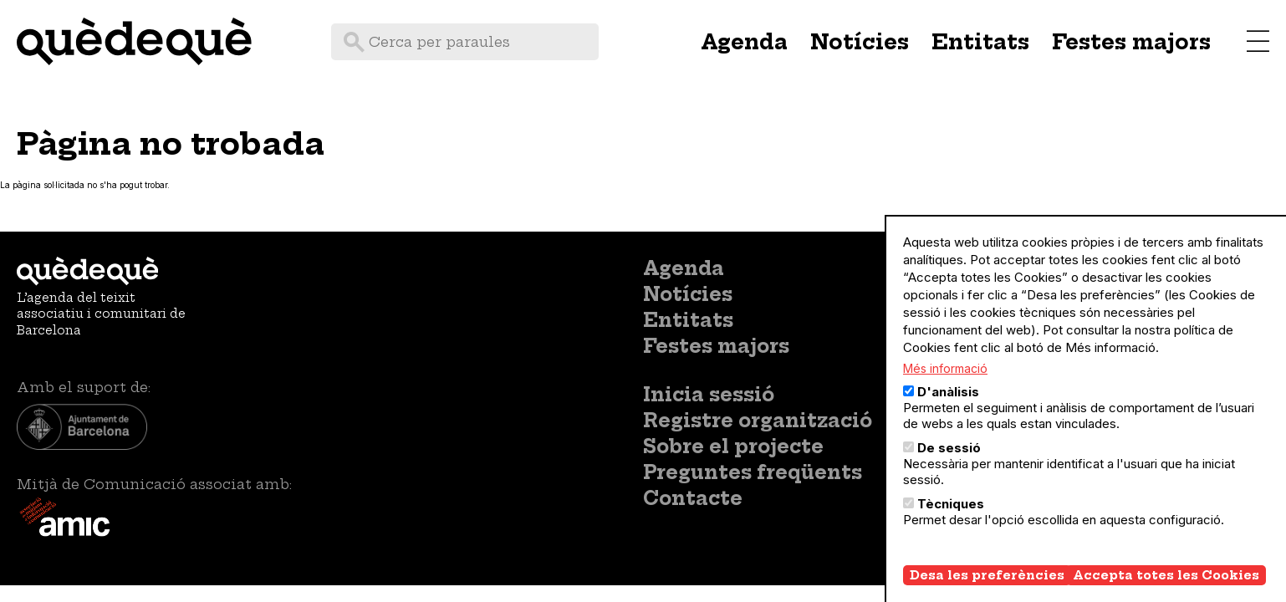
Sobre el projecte (733, 446)
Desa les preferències (987, 576)
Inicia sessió (708, 394)
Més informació (945, 370)
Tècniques (950, 505)
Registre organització (757, 420)
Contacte (693, 498)
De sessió (949, 449)
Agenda (744, 41)
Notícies (859, 41)
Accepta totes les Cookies (1166, 576)
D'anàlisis (948, 393)
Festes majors (1131, 41)
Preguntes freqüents (752, 472)
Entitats (980, 41)
